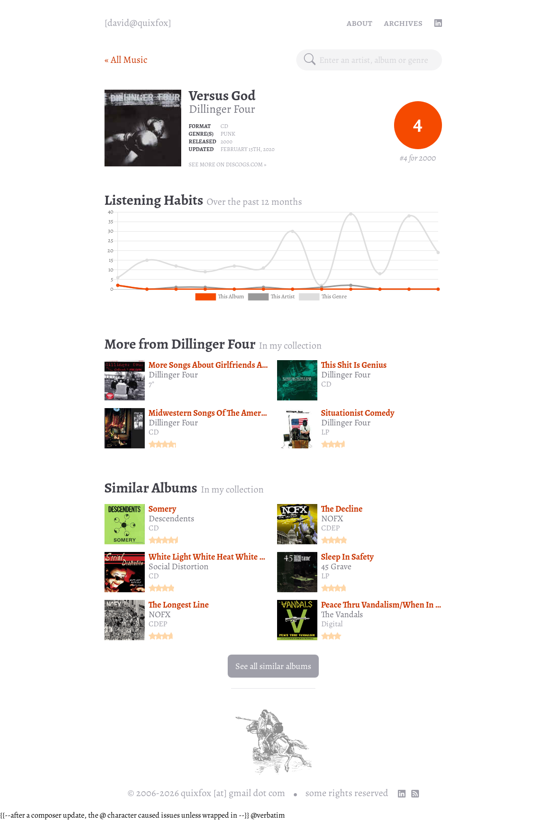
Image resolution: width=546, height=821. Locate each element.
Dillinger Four (222, 109)
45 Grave (336, 566)
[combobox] (376, 60)
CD (224, 126)
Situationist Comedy (358, 413)
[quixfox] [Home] (138, 23)
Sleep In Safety (347, 557)
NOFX (332, 518)
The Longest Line (179, 604)
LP (325, 432)
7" (151, 384)
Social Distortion (179, 566)
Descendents (171, 518)
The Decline (342, 509)
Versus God (222, 95)
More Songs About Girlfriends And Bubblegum (231, 365)
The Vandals (342, 614)
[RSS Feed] (415, 794)
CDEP (330, 528)
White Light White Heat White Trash (214, 557)
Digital (332, 624)
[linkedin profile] (438, 23)
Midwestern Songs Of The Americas (212, 413)
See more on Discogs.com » (228, 164)
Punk (228, 134)
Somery (162, 509)
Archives (403, 22)
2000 (226, 141)
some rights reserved (346, 792)
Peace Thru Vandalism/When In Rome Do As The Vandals (422, 604)
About (359, 22)
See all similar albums (273, 666)
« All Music (126, 59)
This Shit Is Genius (354, 365)
